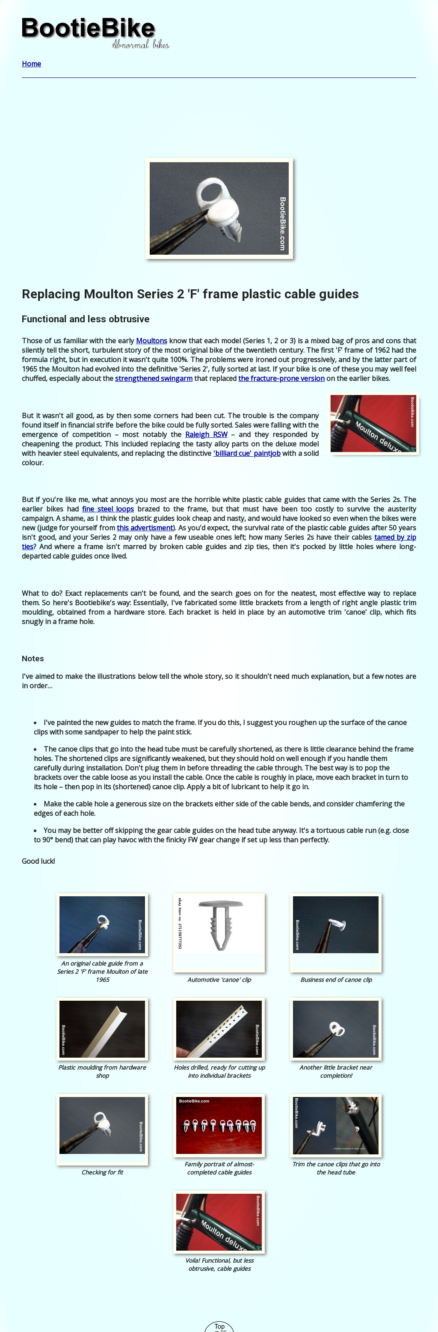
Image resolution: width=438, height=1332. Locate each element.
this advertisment (145, 527)
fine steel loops (108, 509)
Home (31, 63)
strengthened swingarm (153, 378)
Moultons (151, 340)
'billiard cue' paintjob (247, 453)
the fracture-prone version (281, 378)
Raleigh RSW (206, 434)
